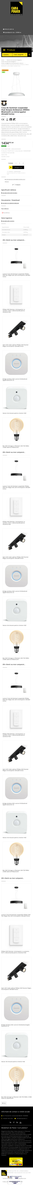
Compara (17, 184)
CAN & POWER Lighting (16, 9)
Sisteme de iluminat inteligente (14, 60)
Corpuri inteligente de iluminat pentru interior (12, 63)
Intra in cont (8, 29)
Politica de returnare (20, 1178)
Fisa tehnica (6, 212)
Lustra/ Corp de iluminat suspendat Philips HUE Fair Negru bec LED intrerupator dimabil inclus (16, 275)
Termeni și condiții (7, 1178)
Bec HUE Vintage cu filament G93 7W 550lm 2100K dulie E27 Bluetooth (16, 446)
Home (2, 60)
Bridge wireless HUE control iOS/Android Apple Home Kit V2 (15, 379)
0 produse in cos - (12, 32)
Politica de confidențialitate (10, 1181)
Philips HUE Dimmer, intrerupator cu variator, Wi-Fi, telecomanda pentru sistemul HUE (14, 311)
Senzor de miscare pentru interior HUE (14, 413)
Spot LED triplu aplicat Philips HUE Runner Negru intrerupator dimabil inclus (15, 345)
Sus (4, 1103)
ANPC (21, 1181)
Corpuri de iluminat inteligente (9, 61)
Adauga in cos (15, 167)
